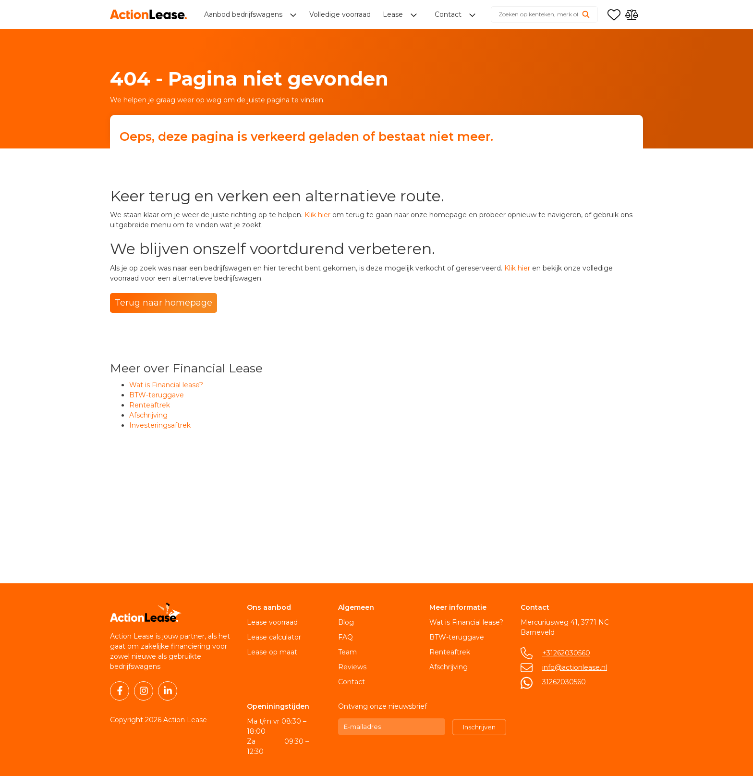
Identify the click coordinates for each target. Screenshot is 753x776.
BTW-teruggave (156, 395)
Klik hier (317, 214)
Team (347, 652)
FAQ (345, 637)
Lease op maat (272, 652)
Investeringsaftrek (160, 425)
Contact (351, 681)
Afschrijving (148, 415)
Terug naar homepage (163, 302)
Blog (346, 622)
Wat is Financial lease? (166, 385)
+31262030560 (566, 653)
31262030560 (564, 681)
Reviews (352, 667)
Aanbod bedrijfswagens (244, 14)
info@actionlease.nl (574, 667)
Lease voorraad (272, 622)
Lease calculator (274, 637)
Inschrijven (479, 727)
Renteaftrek (149, 405)
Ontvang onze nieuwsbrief (382, 706)
